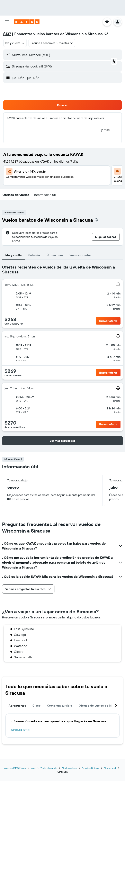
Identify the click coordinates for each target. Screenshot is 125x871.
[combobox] (15, 43)
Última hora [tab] (55, 255)
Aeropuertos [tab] (17, 705)
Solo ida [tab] (34, 255)
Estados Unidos (90, 768)
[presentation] (106, 33)
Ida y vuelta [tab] (13, 255)
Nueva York (110, 768)
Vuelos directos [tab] (80, 255)
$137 (7, 33)
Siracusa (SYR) (20, 730)
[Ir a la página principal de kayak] (26, 21)
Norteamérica (69, 768)
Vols (33, 768)
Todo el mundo (49, 768)
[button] (6, 21)
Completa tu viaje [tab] (59, 705)
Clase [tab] (37, 705)
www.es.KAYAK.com (15, 768)
